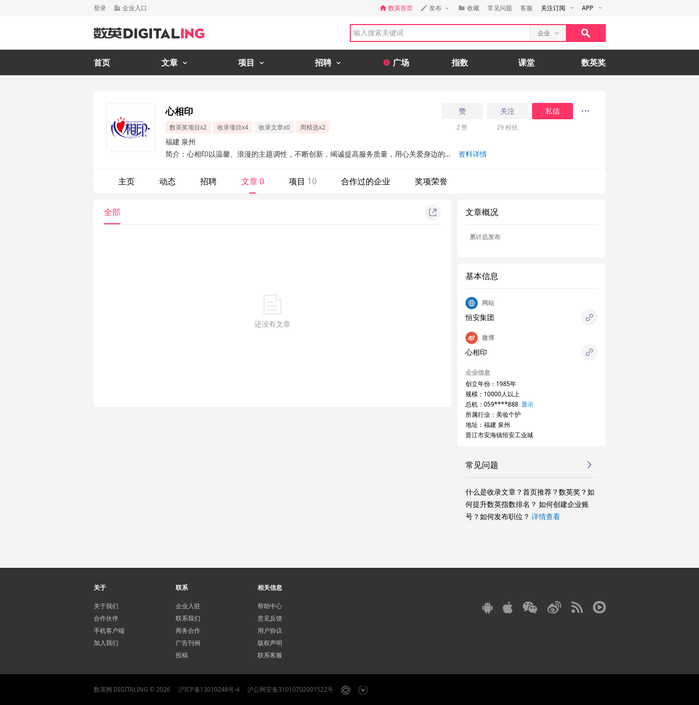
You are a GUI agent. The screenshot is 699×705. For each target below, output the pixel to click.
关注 (507, 111)
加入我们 (106, 642)
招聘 (208, 181)
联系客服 (270, 655)
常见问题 (500, 8)
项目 (302, 181)
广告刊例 (188, 642)
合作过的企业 (365, 181)
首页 (102, 62)
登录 (100, 8)
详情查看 (546, 516)
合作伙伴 (106, 618)
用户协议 (270, 630)
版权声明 (270, 642)
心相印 (476, 352)
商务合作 (188, 630)
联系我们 (188, 618)
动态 (167, 181)
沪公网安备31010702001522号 (290, 689)
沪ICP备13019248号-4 (209, 689)
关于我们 (106, 606)
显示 (527, 404)
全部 (112, 212)
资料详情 (472, 154)
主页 (126, 181)
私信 (552, 111)
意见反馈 (270, 618)
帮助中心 (270, 606)
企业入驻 (188, 606)
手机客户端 (109, 630)
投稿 (182, 655)
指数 (460, 62)
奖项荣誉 (431, 181)
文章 (252, 181)
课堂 (526, 62)
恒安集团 (479, 317)
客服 (526, 8)
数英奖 (593, 62)
